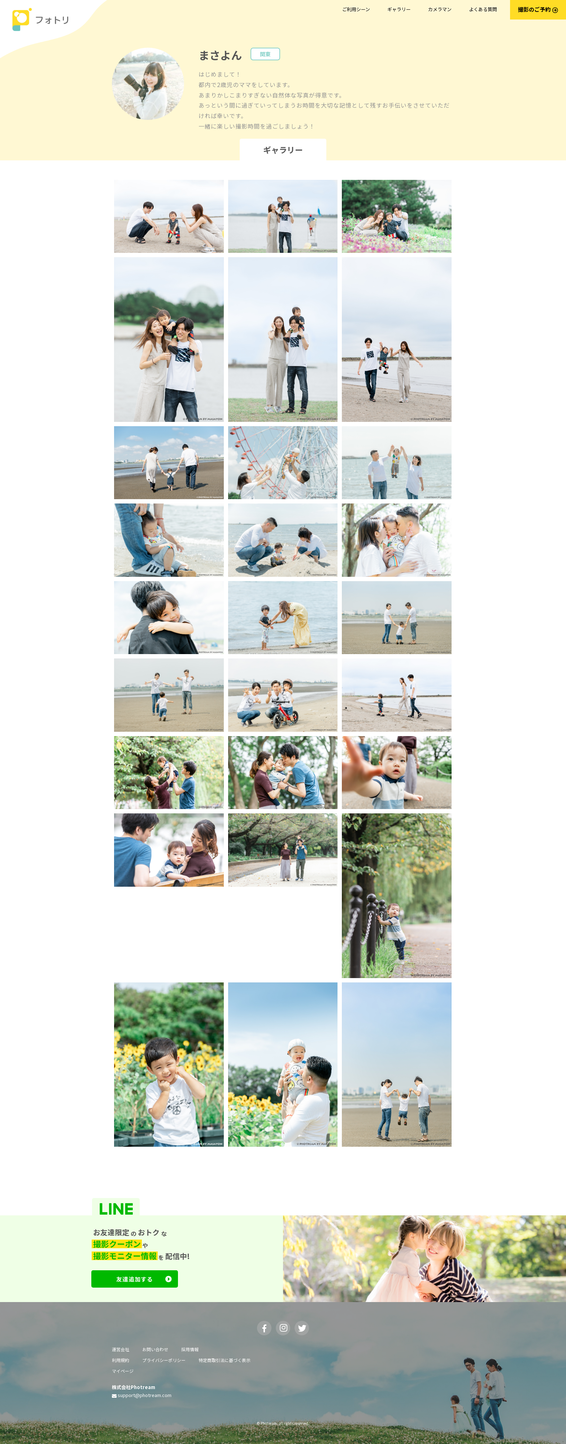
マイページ (123, 1371)
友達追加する (144, 1279)
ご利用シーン (356, 9)
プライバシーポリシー (164, 1360)
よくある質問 (483, 9)
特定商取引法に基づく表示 (225, 1360)
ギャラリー (399, 9)
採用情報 (190, 1349)
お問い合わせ (155, 1349)
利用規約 (120, 1360)
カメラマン (440, 9)
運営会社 (120, 1349)
